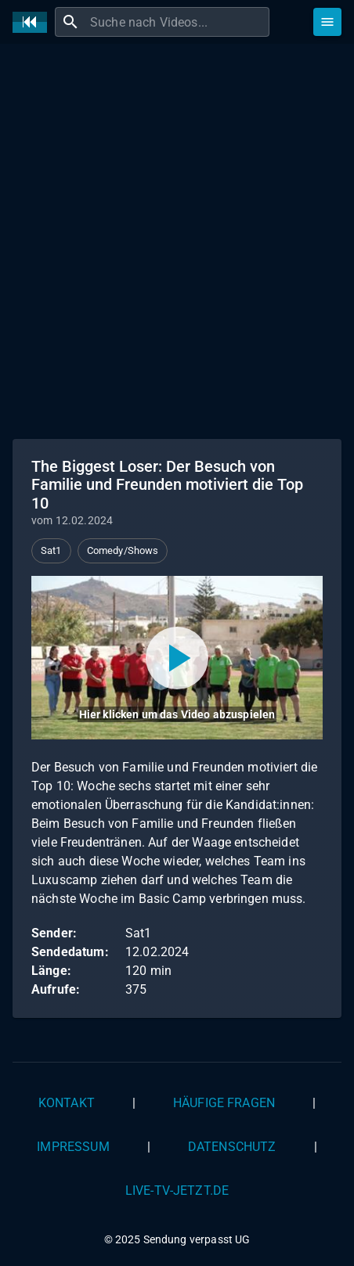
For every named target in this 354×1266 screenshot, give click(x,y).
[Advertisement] (177, 239)
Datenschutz (232, 1146)
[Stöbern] (327, 22)
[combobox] (177, 22)
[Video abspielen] (177, 657)
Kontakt (66, 1102)
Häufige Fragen (224, 1102)
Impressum (73, 1146)
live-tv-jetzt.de (177, 1190)
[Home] (34, 22)
